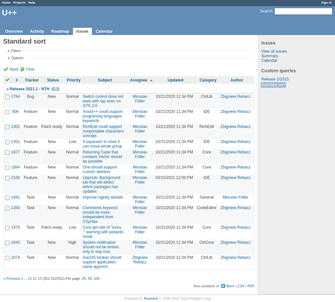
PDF (251, 286)
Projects (19, 2)
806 (15, 111)
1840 (15, 242)
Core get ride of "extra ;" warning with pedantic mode (103, 232)
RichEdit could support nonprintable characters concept (103, 131)
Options (17, 58)
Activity (37, 31)
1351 (15, 141)
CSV (240, 286)
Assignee (138, 80)
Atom (230, 286)
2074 (15, 257)
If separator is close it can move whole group (102, 144)
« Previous (11, 278)
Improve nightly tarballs (103, 197)
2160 (15, 177)
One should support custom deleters (100, 169)
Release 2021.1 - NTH (29, 89)
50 (90, 278)
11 (30, 278)
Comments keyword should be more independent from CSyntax (100, 214)
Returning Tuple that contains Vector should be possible (102, 157)
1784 (15, 96)
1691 (15, 197)
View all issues (274, 51)
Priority (73, 80)
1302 (15, 126)
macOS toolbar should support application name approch (102, 262)
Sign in (326, 2)
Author (236, 80)
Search (266, 11)
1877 (15, 152)
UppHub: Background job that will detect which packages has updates (101, 184)
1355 (15, 207)
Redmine (151, 298)
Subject (105, 80)
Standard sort (273, 84)
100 (97, 278)
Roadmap (60, 31)
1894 (15, 167)
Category (208, 80)
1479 (15, 227)
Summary (269, 56)
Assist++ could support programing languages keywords (102, 116)
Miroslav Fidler (139, 98)
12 (35, 278)
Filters (16, 51)
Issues (82, 31)
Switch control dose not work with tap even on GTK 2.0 (103, 101)
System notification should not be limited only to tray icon (101, 247)
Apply (14, 69)
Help (31, 2)
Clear (30, 69)
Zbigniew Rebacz (235, 96)
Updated (176, 80)
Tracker (32, 80)
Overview (14, 31)
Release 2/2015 (275, 79)
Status (53, 80)
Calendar (104, 31)
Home (6, 2)
